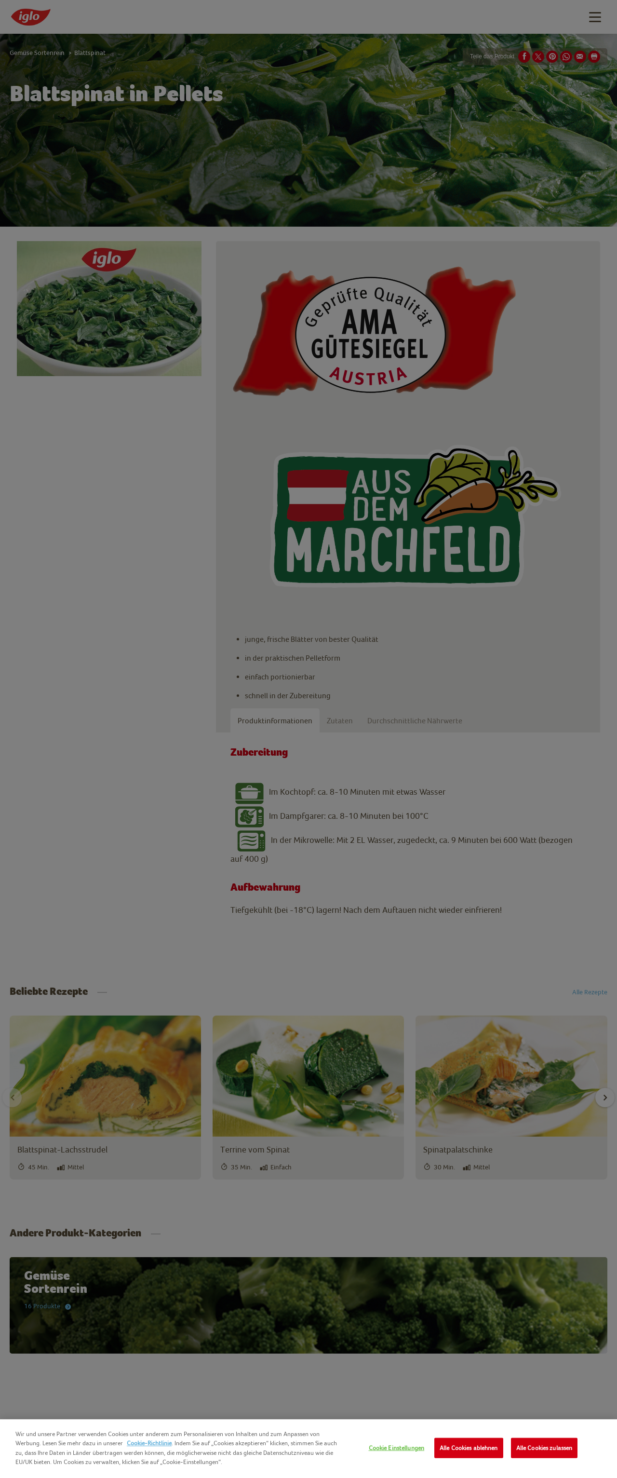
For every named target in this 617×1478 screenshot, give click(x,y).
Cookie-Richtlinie (149, 1443)
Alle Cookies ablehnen (469, 1447)
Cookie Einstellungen (397, 1447)
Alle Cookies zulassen (544, 1447)
